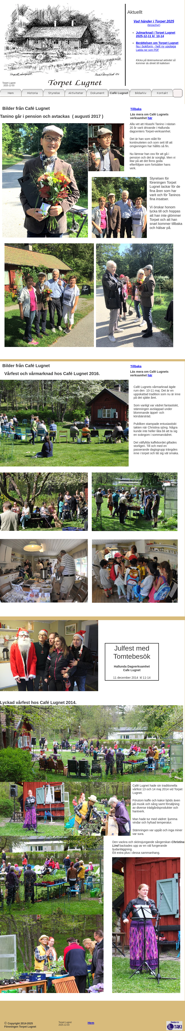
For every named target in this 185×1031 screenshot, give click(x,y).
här (150, 118)
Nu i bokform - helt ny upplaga (156, 48)
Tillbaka (135, 109)
